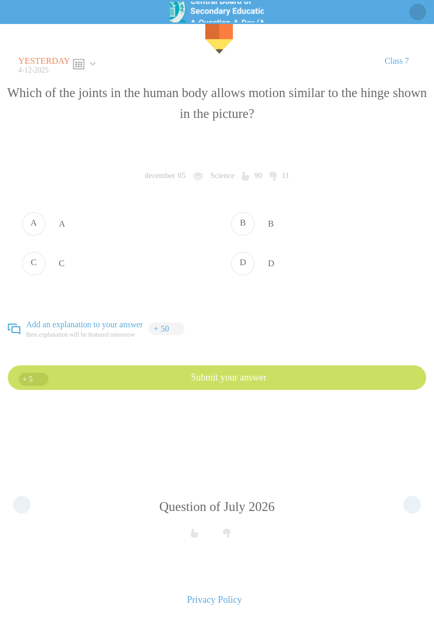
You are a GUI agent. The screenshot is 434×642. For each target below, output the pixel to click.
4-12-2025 (45, 65)
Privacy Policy (214, 600)
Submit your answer (142, 379)
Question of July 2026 (217, 507)
